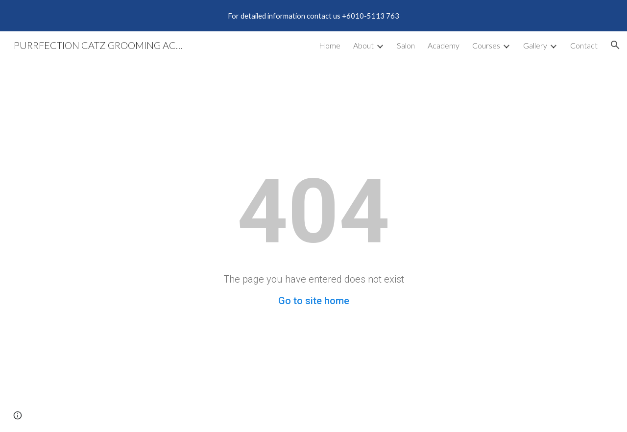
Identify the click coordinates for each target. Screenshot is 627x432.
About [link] (363, 45)
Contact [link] (584, 45)
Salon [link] (406, 45)
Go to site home (313, 301)
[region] (313, 15)
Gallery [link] (535, 45)
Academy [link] (443, 45)
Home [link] (329, 45)
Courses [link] (486, 45)
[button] (615, 45)
